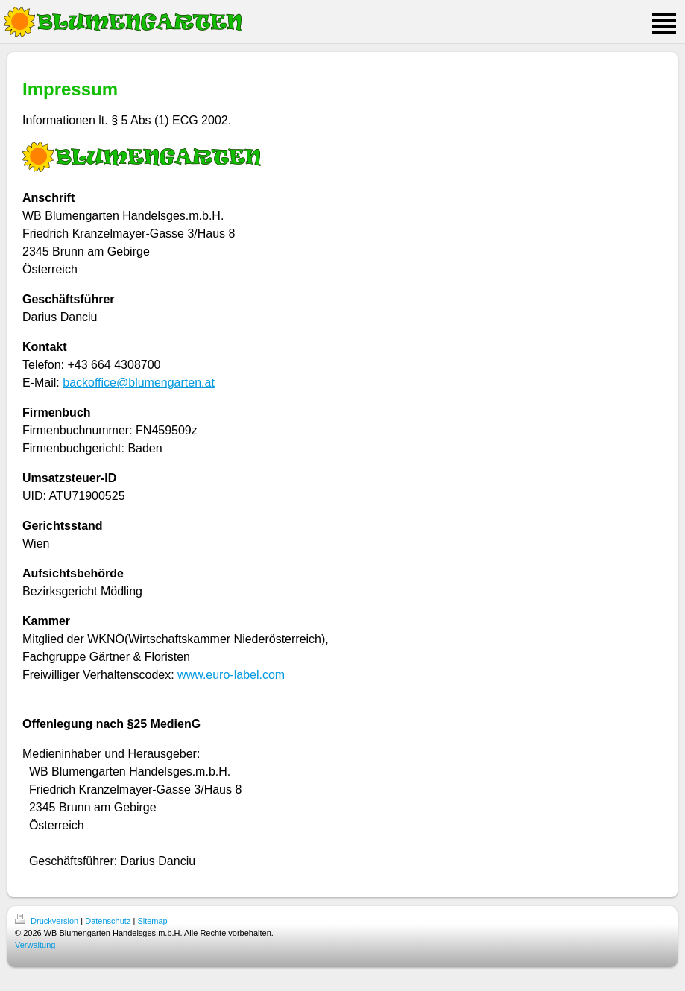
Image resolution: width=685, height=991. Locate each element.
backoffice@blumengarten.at (139, 382)
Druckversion (46, 920)
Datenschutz (107, 920)
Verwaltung (35, 944)
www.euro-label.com (231, 674)
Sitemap (152, 920)
